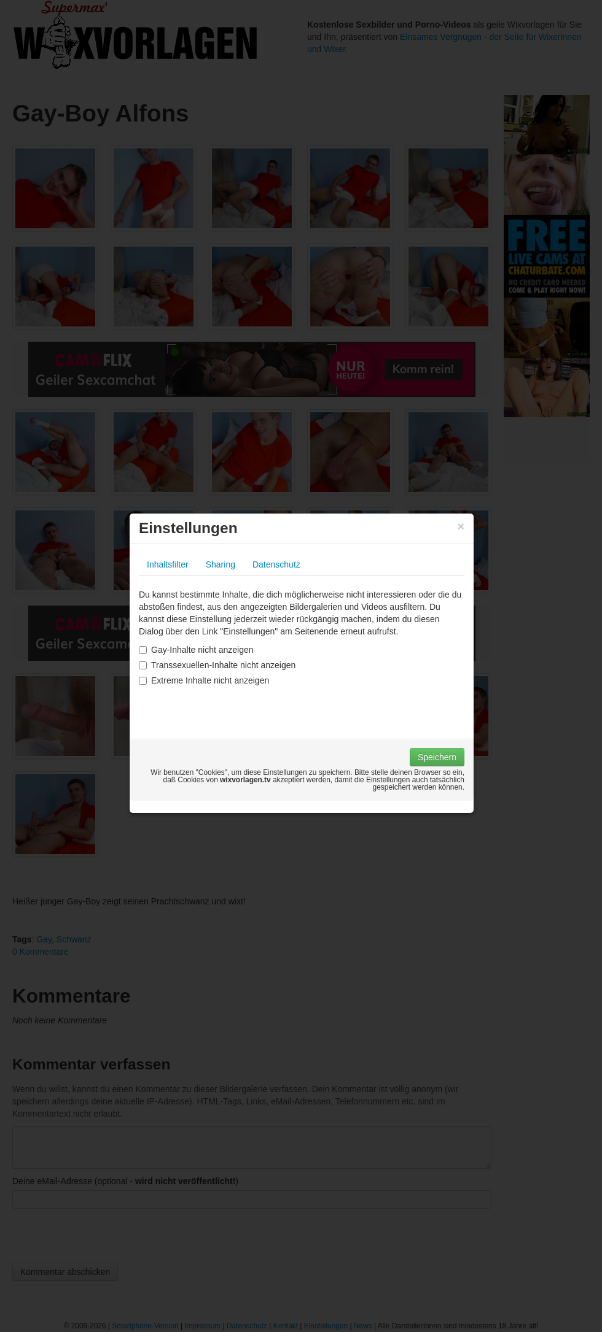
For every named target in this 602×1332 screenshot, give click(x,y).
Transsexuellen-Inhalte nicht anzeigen (217, 665)
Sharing (220, 564)
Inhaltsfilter (168, 564)
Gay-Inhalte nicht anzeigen (196, 650)
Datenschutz (276, 564)
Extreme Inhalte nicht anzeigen (204, 680)
